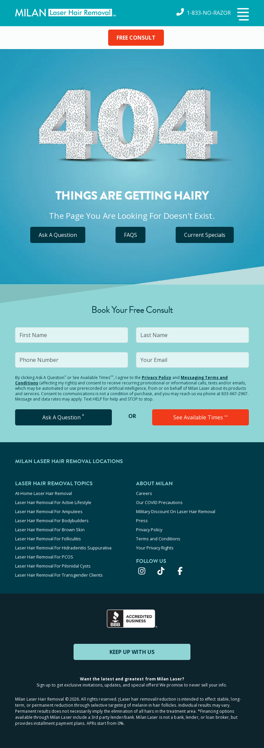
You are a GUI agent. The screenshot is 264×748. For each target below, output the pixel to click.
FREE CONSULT (136, 37)
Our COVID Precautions (159, 502)
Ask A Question (58, 235)
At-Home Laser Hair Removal (43, 493)
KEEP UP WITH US (132, 652)
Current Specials (204, 235)
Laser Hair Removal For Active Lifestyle (53, 502)
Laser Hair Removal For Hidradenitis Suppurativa (63, 548)
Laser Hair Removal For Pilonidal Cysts (53, 566)
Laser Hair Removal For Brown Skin (50, 530)
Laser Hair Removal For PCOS (44, 557)
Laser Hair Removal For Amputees (49, 511)
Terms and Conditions (158, 539)
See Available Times (200, 417)
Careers (144, 493)
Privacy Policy (156, 377)
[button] (242, 14)
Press (142, 520)
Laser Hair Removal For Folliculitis (48, 539)
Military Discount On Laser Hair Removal (175, 511)
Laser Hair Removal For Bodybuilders (52, 520)
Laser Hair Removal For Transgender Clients (59, 575)
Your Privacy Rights (155, 548)
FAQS (130, 235)
